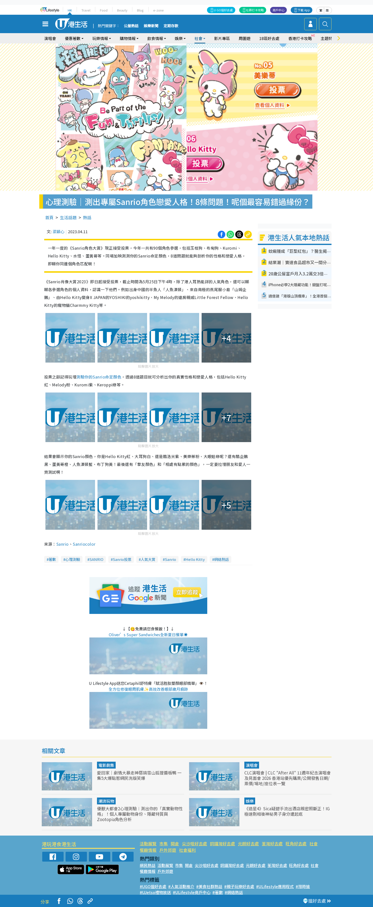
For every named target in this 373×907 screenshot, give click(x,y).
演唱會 (50, 38)
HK (70, 10)
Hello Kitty (195, 559)
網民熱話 (147, 865)
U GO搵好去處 (223, 10)
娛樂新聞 (151, 26)
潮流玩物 (106, 801)
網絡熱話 (221, 559)
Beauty (122, 10)
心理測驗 (72, 559)
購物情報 (128, 38)
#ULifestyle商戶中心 (191, 892)
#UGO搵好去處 (153, 886)
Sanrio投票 (122, 559)
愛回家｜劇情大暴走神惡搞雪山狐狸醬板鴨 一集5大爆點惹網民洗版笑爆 (139, 775)
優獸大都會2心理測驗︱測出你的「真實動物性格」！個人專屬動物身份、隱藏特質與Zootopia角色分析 (140, 813)
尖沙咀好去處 (194, 843)
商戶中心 (278, 10)
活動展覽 (148, 843)
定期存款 (171, 26)
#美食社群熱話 (209, 886)
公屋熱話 (131, 26)
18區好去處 (269, 38)
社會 (198, 38)
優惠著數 (73, 38)
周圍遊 (244, 38)
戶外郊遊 (167, 850)
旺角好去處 (296, 843)
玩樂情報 (100, 38)
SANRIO (96, 559)
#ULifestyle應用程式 (275, 886)
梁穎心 (58, 231)
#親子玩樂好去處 (239, 886)
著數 (52, 559)
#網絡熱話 (234, 892)
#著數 (217, 892)
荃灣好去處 (272, 843)
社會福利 (187, 850)
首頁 (49, 217)
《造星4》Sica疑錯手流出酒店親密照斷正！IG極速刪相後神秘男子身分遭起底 (287, 811)
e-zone (158, 10)
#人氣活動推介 (181, 886)
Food (104, 10)
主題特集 (328, 38)
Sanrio (62, 544)
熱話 (87, 217)
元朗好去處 (248, 843)
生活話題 (68, 217)
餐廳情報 (148, 850)
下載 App (304, 10)
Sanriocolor (84, 544)
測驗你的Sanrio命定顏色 (98, 377)
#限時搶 (303, 886)
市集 (163, 843)
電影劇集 (106, 765)
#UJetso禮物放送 (155, 892)
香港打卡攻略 (300, 38)
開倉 (175, 843)
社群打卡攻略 (255, 10)
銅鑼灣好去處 (222, 843)
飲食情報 (155, 38)
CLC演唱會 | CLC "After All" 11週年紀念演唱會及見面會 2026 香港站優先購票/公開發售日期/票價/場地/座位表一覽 (287, 778)
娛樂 (179, 38)
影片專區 (222, 38)
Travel (86, 10)
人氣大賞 (148, 559)
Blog (140, 10)
